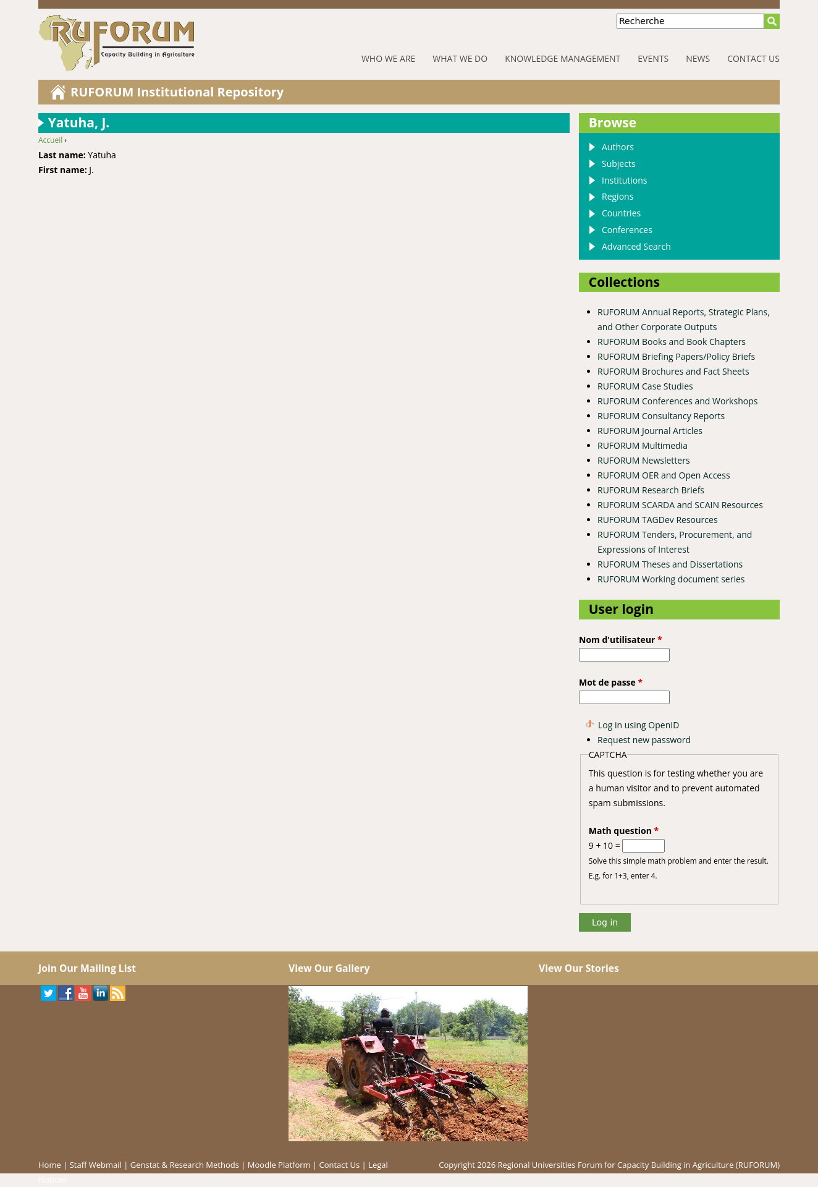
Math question (624, 830)
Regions (617, 196)
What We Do (459, 58)
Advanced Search (636, 246)
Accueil (50, 140)
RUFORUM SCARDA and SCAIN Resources (680, 505)
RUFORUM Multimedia (642, 445)
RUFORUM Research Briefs (650, 490)
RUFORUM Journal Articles (649, 430)
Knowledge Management (562, 58)
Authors (618, 147)
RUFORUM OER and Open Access (663, 475)
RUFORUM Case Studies (645, 386)
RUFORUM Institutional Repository (177, 91)
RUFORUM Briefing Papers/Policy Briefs (676, 356)
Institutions (624, 180)
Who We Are (388, 58)
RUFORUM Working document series (670, 579)
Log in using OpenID (638, 725)
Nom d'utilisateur (620, 639)
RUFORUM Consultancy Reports (661, 416)
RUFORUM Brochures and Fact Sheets (673, 371)
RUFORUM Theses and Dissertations (670, 564)
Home (49, 1164)
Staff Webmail (96, 1164)
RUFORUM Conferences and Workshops (677, 401)
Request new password (644, 740)
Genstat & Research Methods (184, 1164)
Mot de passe (611, 682)
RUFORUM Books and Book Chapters (671, 341)
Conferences (627, 230)
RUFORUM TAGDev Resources (657, 519)
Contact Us (753, 58)
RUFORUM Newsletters (643, 460)
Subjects (619, 163)
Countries (621, 213)
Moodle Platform (279, 1164)
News (698, 58)
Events (653, 58)
